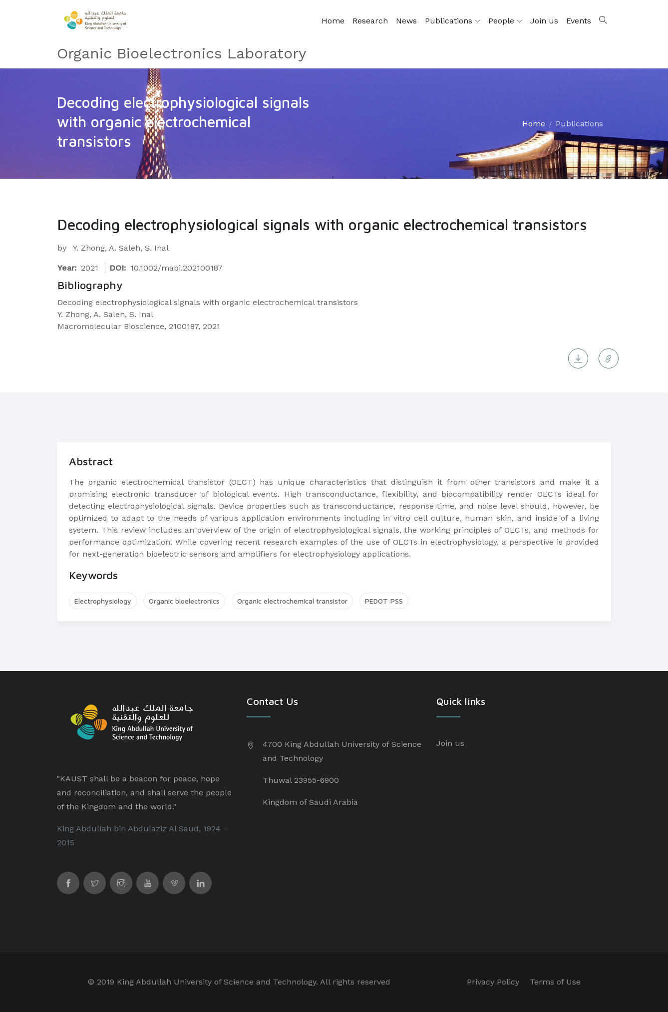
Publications (452, 21)
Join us (544, 20)
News (406, 20)
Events (578, 20)
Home (333, 20)
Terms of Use (555, 982)
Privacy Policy (493, 982)
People (505, 21)
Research (370, 20)
